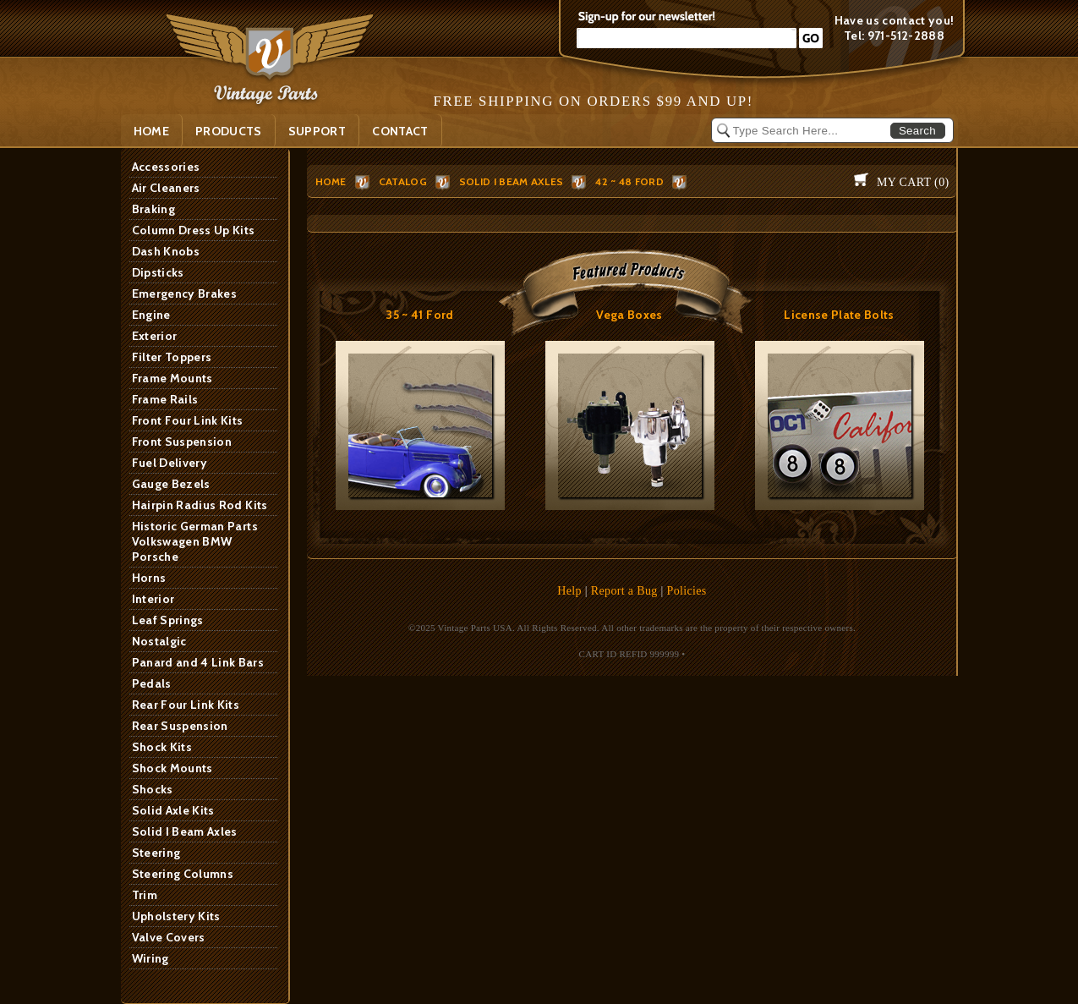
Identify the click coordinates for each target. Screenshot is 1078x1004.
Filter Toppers (172, 357)
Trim (144, 895)
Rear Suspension (180, 725)
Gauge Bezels (171, 483)
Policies (687, 590)
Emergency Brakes (185, 293)
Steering (156, 852)
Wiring (150, 958)
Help (569, 590)
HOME (331, 181)
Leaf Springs (168, 620)
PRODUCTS (228, 131)
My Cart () (913, 182)
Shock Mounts (172, 768)
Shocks (152, 789)
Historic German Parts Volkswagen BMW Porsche (195, 541)
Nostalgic (159, 641)
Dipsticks (158, 272)
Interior (153, 598)
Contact (400, 131)
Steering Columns (183, 873)
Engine (151, 314)
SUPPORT (317, 131)
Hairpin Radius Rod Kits (200, 505)
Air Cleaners (166, 187)
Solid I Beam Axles (185, 831)
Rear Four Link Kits (186, 704)
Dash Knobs (166, 251)
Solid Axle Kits (173, 810)
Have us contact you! (894, 20)
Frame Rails (165, 399)
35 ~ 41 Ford (419, 314)
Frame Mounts (172, 378)
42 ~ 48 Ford (629, 181)
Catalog (403, 181)
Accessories (166, 166)
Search (917, 130)
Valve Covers (168, 937)
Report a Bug (624, 590)
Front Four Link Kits (188, 420)
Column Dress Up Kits (193, 230)
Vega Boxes (629, 314)
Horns (149, 577)
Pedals (152, 683)
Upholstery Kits (176, 916)
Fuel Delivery (170, 462)
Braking (153, 209)
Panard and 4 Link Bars (198, 662)
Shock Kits (162, 746)
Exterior (155, 335)
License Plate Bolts (839, 314)
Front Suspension (182, 441)
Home (151, 131)
